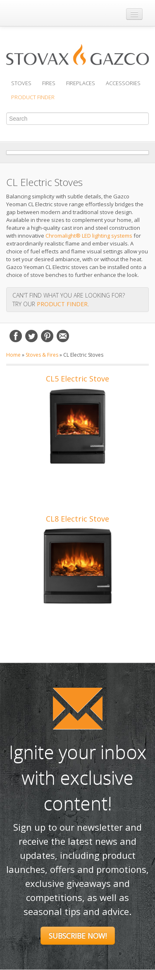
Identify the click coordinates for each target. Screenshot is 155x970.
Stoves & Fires (42, 354)
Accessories (123, 83)
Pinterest (47, 336)
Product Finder (33, 97)
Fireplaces (80, 83)
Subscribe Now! (78, 936)
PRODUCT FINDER (62, 304)
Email (63, 336)
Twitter (31, 336)
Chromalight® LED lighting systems (88, 235)
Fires (48, 83)
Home (13, 354)
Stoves (21, 83)
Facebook (16, 336)
